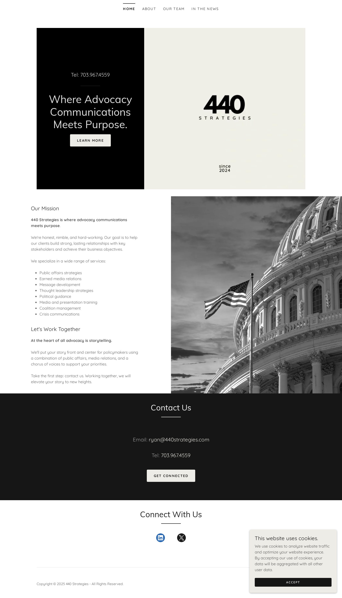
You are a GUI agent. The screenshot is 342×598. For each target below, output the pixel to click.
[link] (90, 126)
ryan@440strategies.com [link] (179, 439)
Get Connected (171, 476)
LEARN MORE (90, 140)
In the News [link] (205, 9)
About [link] (149, 9)
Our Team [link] (174, 9)
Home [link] (129, 9)
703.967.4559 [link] (95, 74)
